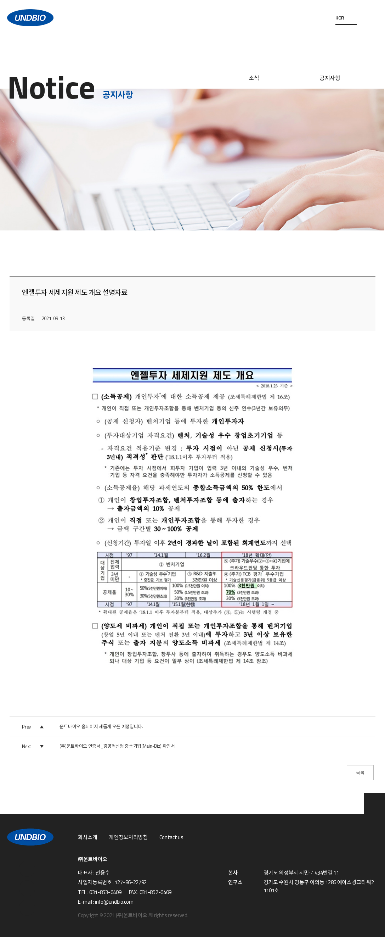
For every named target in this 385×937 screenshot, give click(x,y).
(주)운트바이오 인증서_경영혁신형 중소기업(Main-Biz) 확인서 (117, 745)
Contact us (171, 837)
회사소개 (87, 837)
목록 (360, 772)
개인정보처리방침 (128, 837)
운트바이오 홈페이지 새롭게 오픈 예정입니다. (101, 726)
